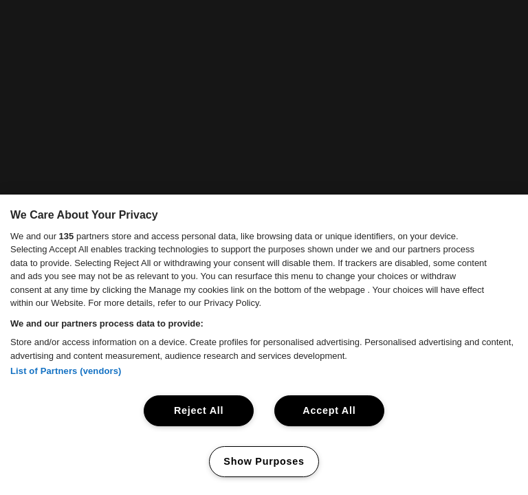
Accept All (328, 410)
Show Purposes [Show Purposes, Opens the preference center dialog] (263, 461)
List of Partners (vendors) (66, 371)
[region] (264, 345)
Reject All (198, 410)
